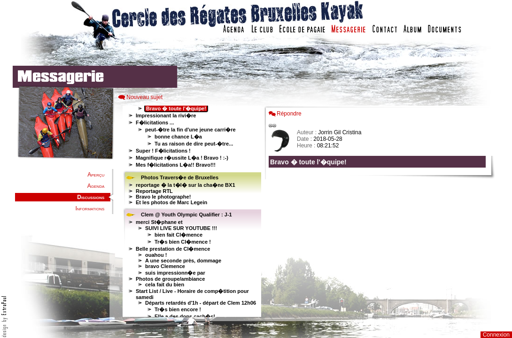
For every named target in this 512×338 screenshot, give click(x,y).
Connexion (496, 334)
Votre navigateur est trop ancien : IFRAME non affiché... (190, 211)
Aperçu (95, 174)
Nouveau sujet (144, 97)
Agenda (95, 186)
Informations (89, 208)
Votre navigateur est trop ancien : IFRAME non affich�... (379, 211)
